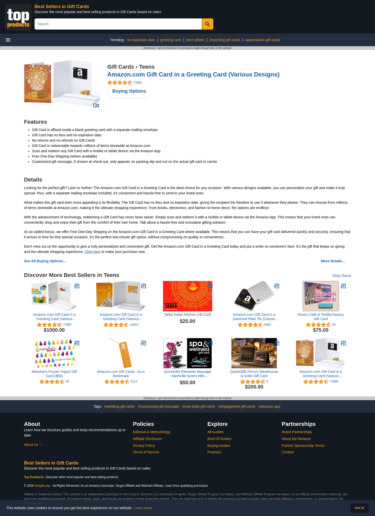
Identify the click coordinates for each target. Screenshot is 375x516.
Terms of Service (146, 452)
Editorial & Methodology (151, 432)
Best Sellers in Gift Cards (62, 6)
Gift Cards (120, 67)
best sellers (195, 40)
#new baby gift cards (198, 406)
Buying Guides (218, 446)
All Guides (215, 432)
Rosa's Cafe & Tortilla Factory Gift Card (321, 317)
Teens (147, 67)
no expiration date (141, 40)
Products (214, 452)
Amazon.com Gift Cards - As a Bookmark (121, 374)
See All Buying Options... (45, 261)
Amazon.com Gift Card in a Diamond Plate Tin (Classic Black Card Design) (254, 317)
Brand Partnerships (297, 432)
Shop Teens (341, 276)
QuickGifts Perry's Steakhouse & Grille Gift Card (254, 374)
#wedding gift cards (119, 406)
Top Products (34, 477)
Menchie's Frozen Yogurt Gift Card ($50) (54, 374)
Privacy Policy (144, 446)
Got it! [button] (359, 508)
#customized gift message (158, 406)
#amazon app (269, 406)
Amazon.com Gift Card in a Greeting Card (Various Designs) (193, 74)
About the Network (296, 439)
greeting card (170, 40)
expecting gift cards (225, 40)
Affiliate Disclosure (147, 439)
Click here (92, 252)
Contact (288, 452)
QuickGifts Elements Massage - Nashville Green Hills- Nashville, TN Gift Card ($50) (187, 374)
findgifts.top (42, 485)
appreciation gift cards (263, 40)
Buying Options (129, 91)
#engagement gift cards (236, 406)
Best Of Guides (219, 439)
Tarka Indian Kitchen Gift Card (187, 315)
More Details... (333, 261)
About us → (33, 445)
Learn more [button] (143, 508)
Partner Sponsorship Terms (303, 446)
